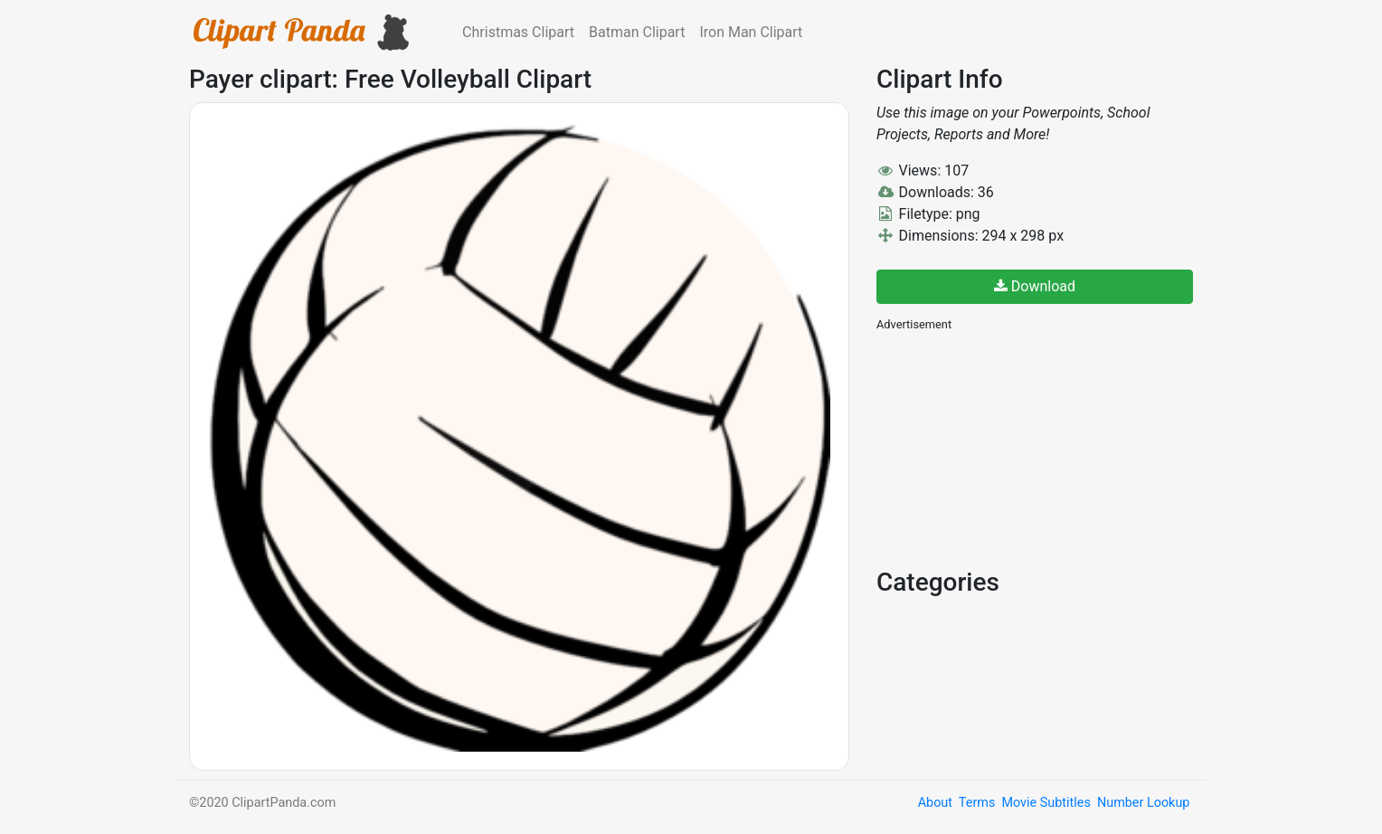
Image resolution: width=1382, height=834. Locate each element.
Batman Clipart (637, 32)
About (935, 802)
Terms (977, 802)
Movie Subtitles (1045, 802)
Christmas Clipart (518, 32)
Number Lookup (1143, 802)
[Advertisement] (1012, 448)
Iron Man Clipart (750, 32)
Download (1034, 286)
